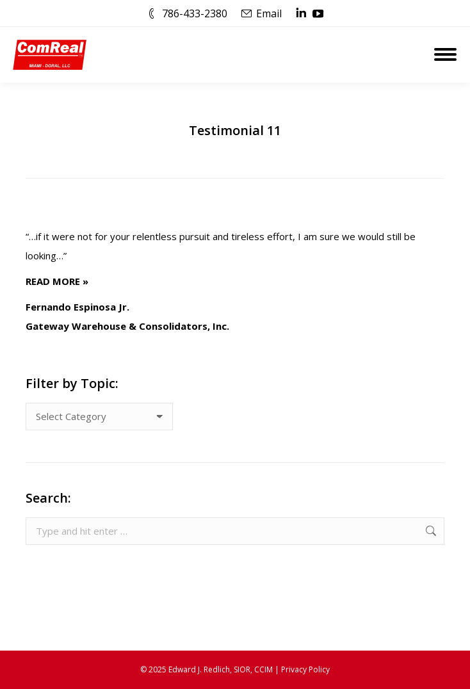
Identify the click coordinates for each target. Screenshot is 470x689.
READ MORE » (57, 281)
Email (269, 13)
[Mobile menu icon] (445, 54)
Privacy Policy (305, 669)
